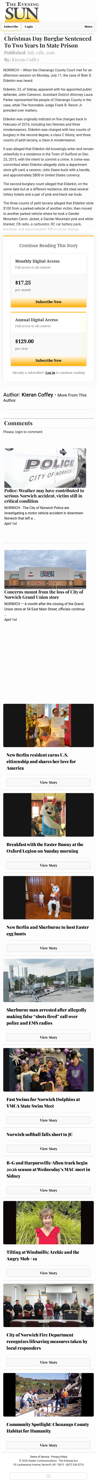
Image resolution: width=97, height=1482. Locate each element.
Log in (50, 372)
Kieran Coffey (38, 395)
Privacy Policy (59, 1456)
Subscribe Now (49, 302)
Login (29, 26)
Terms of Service (39, 1456)
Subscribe (11, 26)
